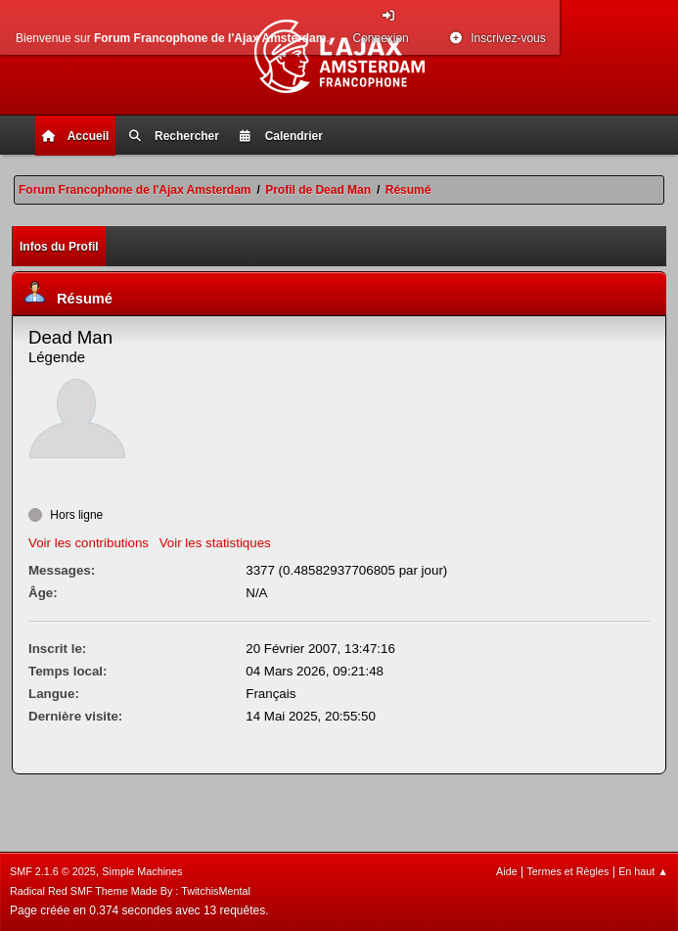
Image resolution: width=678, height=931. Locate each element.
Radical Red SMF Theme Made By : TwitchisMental (130, 891)
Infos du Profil (59, 247)
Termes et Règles (567, 871)
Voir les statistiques (215, 542)
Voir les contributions (88, 542)
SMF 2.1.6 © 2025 (53, 871)
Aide (507, 871)
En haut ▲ (643, 871)
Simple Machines (142, 871)
